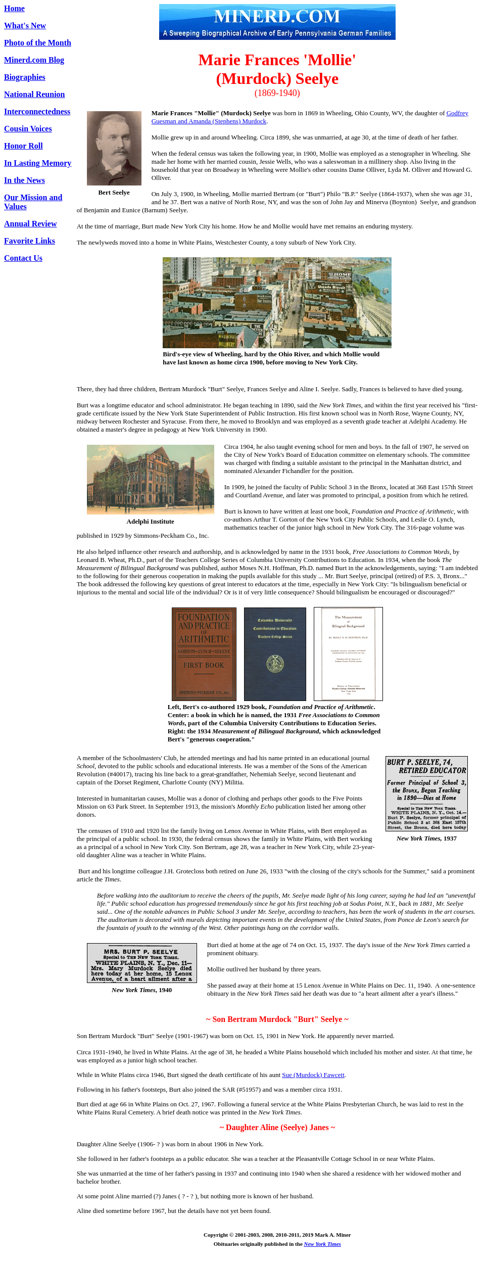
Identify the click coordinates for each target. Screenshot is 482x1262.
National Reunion (34, 94)
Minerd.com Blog (34, 60)
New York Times (322, 1244)
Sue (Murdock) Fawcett (313, 1075)
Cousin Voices (28, 128)
